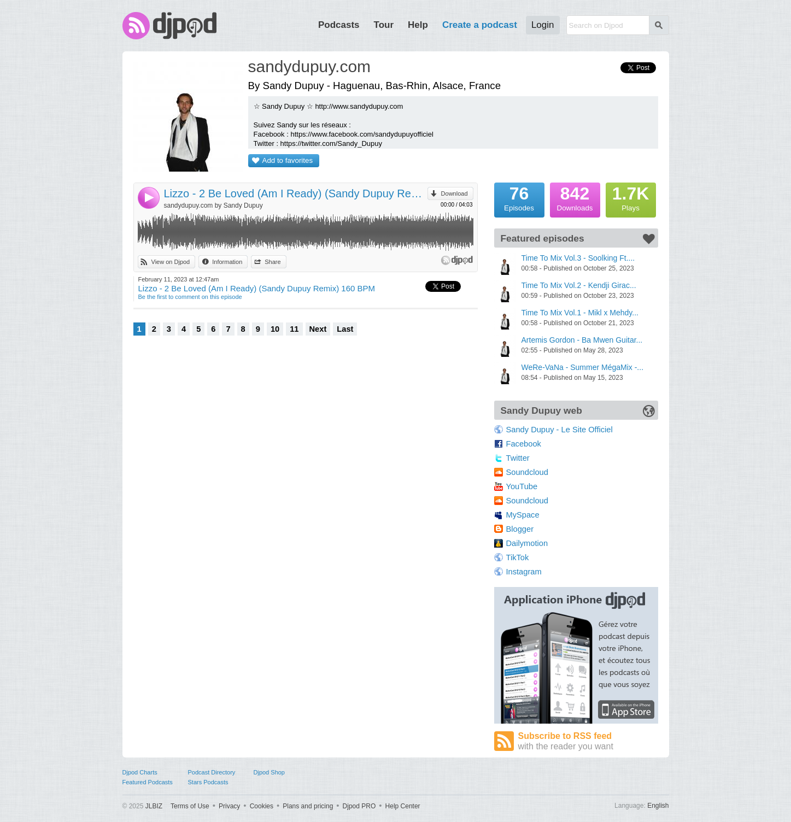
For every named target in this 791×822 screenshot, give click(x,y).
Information (227, 262)
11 (294, 329)
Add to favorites (287, 160)
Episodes (519, 197)
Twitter (518, 458)
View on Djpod (170, 262)
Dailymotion (527, 543)
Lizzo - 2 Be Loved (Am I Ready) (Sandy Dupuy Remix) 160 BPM (295, 193)
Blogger (520, 529)
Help (418, 25)
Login (542, 25)
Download (454, 193)
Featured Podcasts (147, 782)
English (658, 805)
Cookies (261, 806)
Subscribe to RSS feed (588, 741)
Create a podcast (479, 25)
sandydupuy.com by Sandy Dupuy (213, 205)
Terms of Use (190, 806)
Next (318, 329)
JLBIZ (153, 806)
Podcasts (339, 25)
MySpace (523, 514)
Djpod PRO (359, 806)
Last (345, 329)
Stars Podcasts (208, 782)
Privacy (229, 806)
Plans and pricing (308, 806)
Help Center (402, 806)
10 (275, 329)
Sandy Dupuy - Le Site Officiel (559, 429)
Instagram (524, 571)
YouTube (522, 486)
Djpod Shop (269, 772)
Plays (631, 197)
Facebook (523, 443)
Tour (384, 25)
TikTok (517, 557)
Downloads (575, 197)
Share (272, 262)
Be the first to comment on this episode (190, 296)
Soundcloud (527, 472)
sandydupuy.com (309, 66)
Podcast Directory (212, 772)
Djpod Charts (139, 772)
